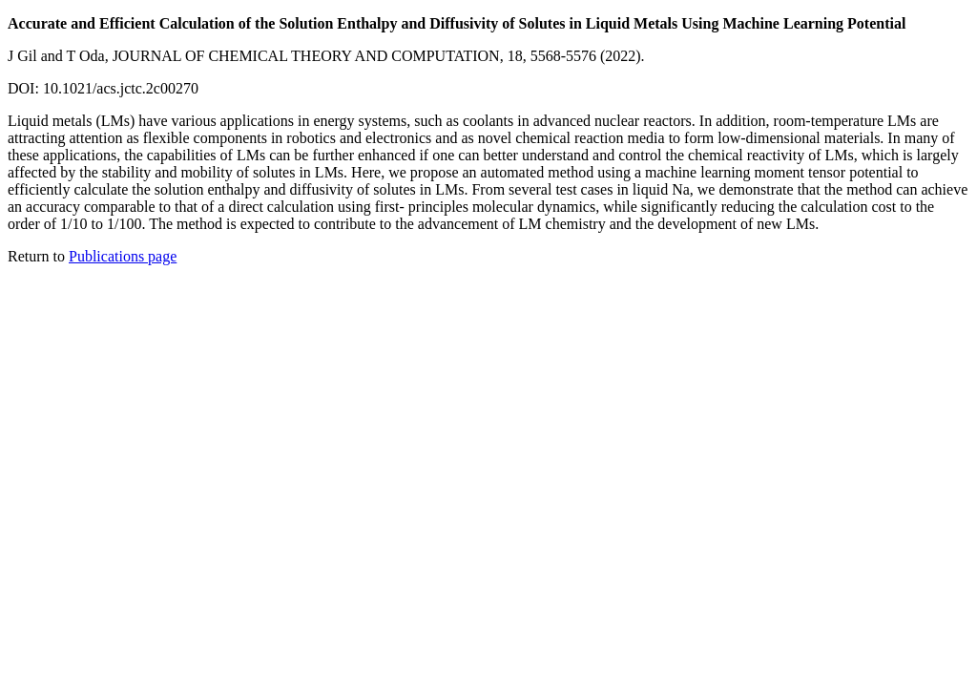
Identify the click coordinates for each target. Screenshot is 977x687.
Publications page (123, 256)
